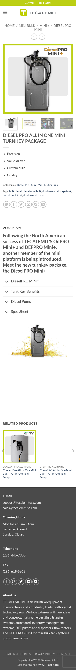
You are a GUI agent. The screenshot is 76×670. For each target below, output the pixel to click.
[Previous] (3, 458)
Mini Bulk (27, 26)
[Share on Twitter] (21, 204)
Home (10, 26)
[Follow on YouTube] (35, 581)
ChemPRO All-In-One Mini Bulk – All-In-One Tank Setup (56, 474)
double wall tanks (33, 195)
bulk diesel (15, 191)
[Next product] (34, 37)
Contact (64, 654)
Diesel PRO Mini (27, 184)
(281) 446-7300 (14, 555)
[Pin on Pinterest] (35, 204)
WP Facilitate (50, 664)
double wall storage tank (56, 191)
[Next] (71, 126)
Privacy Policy (44, 654)
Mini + (44, 26)
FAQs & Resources (18, 654)
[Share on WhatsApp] (6, 204)
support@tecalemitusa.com (22, 502)
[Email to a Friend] (28, 204)
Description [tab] (12, 227)
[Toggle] (7, 281)
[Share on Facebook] (13, 204)
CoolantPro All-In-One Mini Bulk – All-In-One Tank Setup (19, 474)
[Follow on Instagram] (13, 581)
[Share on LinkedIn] (43, 204)
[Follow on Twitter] (21, 581)
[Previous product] (42, 37)
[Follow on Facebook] (6, 581)
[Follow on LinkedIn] (28, 581)
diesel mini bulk (32, 191)
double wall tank (12, 195)
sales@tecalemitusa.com (20, 508)
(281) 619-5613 (14, 571)
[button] (5, 12)
